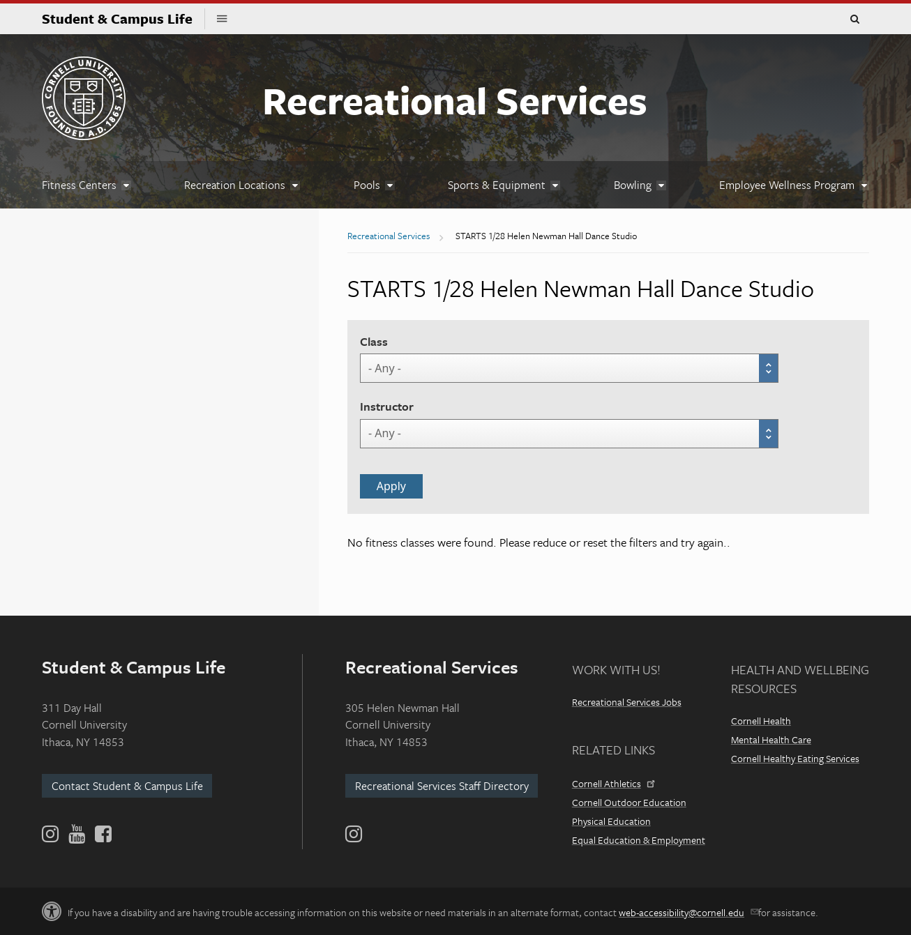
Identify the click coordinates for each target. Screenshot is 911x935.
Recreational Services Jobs (627, 701)
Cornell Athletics (612, 783)
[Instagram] (353, 834)
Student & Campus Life (123, 18)
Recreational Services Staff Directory (442, 785)
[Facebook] (102, 834)
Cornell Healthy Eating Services (795, 758)
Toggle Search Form (854, 19)
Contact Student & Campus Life (127, 785)
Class (374, 341)
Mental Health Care (771, 739)
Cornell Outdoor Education (629, 802)
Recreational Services (454, 100)
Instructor (387, 406)
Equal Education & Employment (638, 840)
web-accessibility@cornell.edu (687, 912)
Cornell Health (761, 720)
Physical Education (611, 821)
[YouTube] (76, 834)
